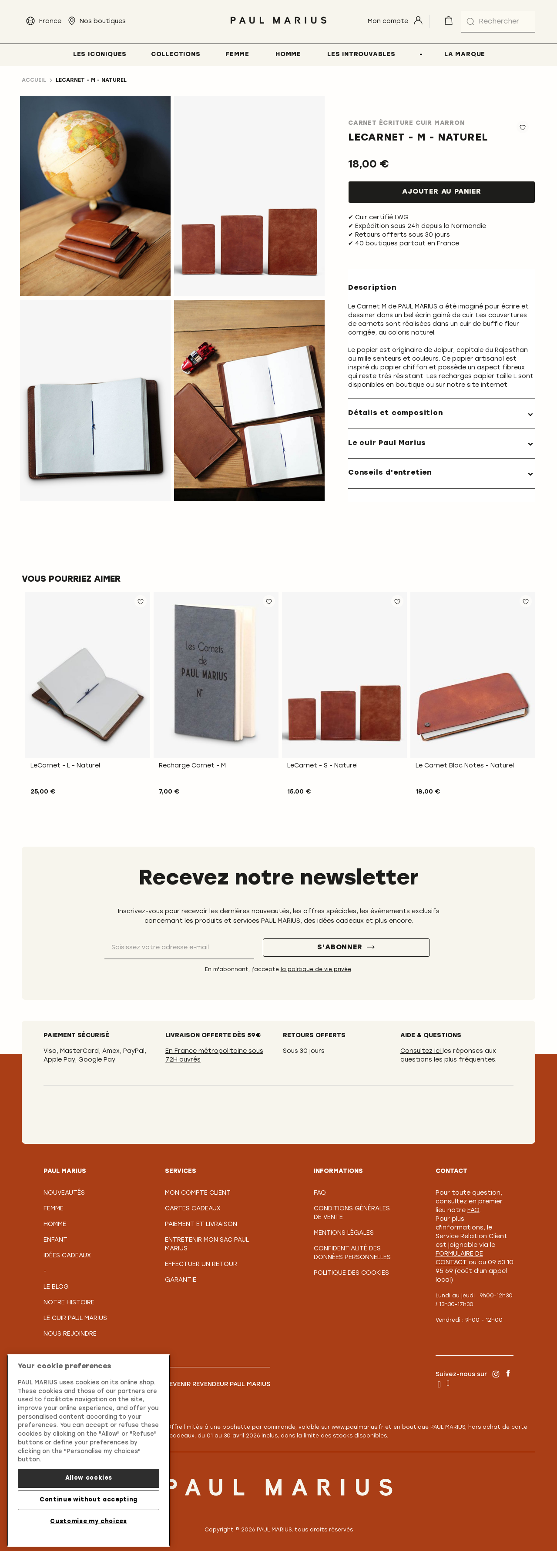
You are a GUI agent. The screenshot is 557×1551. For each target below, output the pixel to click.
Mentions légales (344, 1233)
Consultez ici (421, 1051)
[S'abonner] (346, 947)
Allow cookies (88, 1478)
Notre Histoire (69, 1303)
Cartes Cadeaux (193, 1209)
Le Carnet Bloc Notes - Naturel (465, 766)
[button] (140, 601)
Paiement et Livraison (201, 1224)
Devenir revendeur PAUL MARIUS (217, 1384)
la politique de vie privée (316, 969)
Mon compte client (198, 1193)
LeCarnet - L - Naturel (65, 766)
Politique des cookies (351, 1273)
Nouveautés (64, 1193)
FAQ (320, 1193)
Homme (55, 1224)
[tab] (441, 414)
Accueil (34, 80)
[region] (88, 1450)
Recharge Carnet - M (192, 766)
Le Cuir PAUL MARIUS (75, 1318)
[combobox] (498, 22)
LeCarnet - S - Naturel (322, 766)
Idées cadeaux (67, 1256)
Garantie (180, 1280)
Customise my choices (88, 1521)
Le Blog (56, 1287)
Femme (54, 1209)
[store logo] (278, 26)
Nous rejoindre (70, 1334)
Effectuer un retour (201, 1264)
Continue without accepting (89, 1500)
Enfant (55, 1240)
